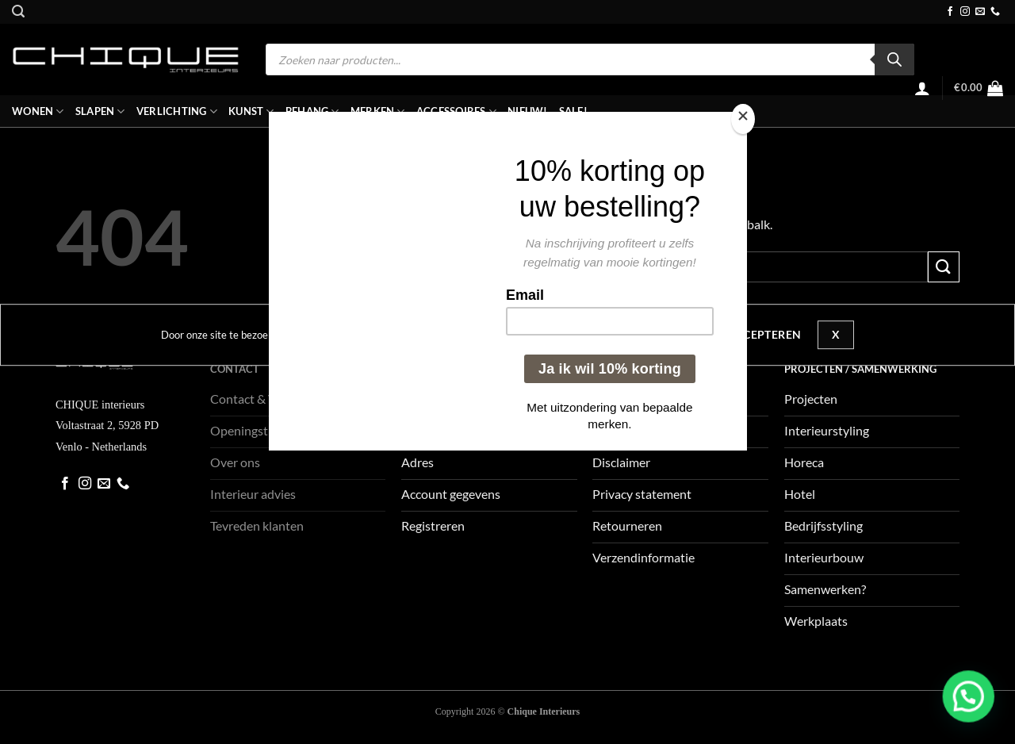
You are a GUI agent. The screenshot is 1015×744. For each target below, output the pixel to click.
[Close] (743, 119)
